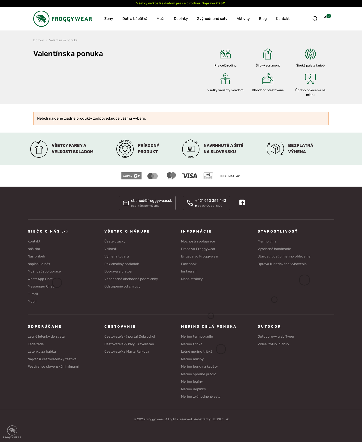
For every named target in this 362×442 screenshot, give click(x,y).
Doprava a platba (118, 271)
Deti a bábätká (134, 18)
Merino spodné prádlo (198, 374)
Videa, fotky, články (273, 344)
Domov (38, 40)
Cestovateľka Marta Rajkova (126, 351)
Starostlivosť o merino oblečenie (284, 256)
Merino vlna (267, 241)
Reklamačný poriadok (121, 264)
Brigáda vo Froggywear (200, 256)
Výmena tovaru (116, 256)
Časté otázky (114, 241)
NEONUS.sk (220, 419)
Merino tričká (191, 344)
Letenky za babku (42, 351)
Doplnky (181, 18)
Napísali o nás (39, 264)
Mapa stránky (192, 279)
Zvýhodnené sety (212, 18)
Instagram (189, 271)
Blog (263, 18)
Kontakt (283, 18)
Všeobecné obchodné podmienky (131, 279)
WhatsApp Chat (40, 279)
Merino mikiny (192, 359)
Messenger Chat (41, 286)
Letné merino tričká (196, 351)
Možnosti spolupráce (198, 241)
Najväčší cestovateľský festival (52, 359)
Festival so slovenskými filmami (53, 366)
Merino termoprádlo (197, 336)
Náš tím (34, 249)
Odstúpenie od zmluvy (122, 286)
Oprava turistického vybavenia (282, 264)
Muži (161, 18)
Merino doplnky (193, 389)
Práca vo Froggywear (198, 249)
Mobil (32, 301)
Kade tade (36, 344)
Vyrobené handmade (274, 249)
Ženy (108, 18)
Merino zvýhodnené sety (200, 396)
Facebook (189, 264)
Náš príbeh (36, 256)
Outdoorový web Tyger (276, 336)
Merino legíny (192, 381)
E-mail (33, 294)
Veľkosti (110, 249)
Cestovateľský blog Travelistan (129, 344)
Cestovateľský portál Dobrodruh (130, 336)
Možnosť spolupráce (44, 271)
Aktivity (243, 18)
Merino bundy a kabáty (199, 366)
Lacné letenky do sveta (46, 336)
